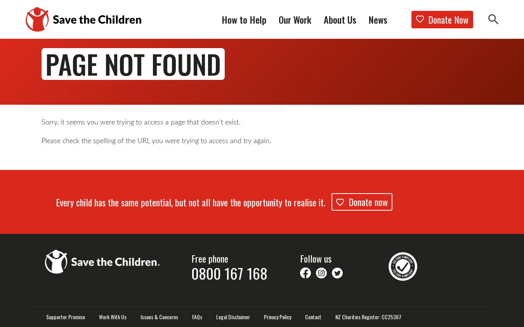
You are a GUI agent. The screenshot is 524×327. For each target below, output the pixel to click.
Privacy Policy (277, 317)
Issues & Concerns (159, 317)
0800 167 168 (229, 273)
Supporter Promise (65, 317)
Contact (313, 317)
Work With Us (113, 317)
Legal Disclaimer (233, 317)
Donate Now (442, 19)
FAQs (197, 317)
